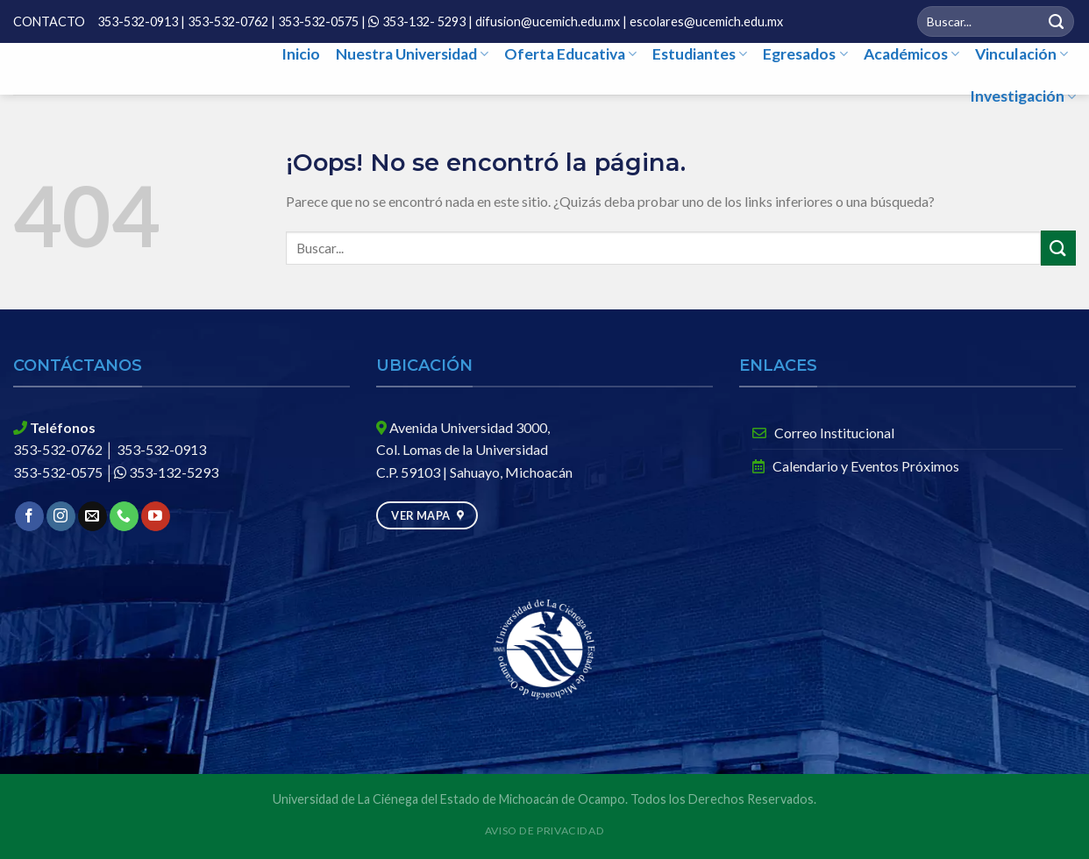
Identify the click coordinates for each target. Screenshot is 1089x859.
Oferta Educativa (570, 54)
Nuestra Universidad (412, 54)
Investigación (1023, 96)
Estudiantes (699, 54)
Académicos (911, 54)
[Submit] (1056, 22)
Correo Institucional (823, 432)
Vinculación (1021, 54)
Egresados (805, 54)
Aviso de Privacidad (545, 830)
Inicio (300, 54)
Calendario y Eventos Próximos (855, 466)
